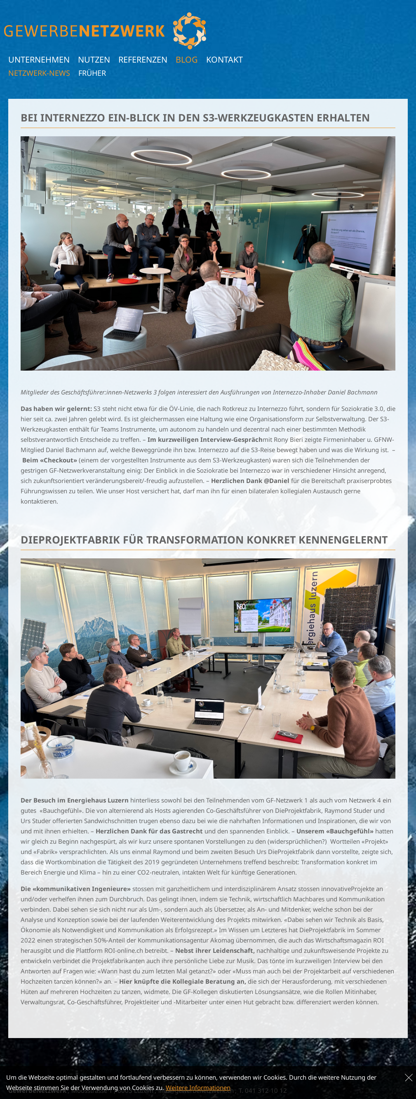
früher (92, 73)
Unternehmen (39, 59)
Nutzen (94, 59)
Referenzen (142, 59)
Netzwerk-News (39, 73)
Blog (187, 59)
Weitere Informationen (198, 1087)
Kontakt (224, 59)
